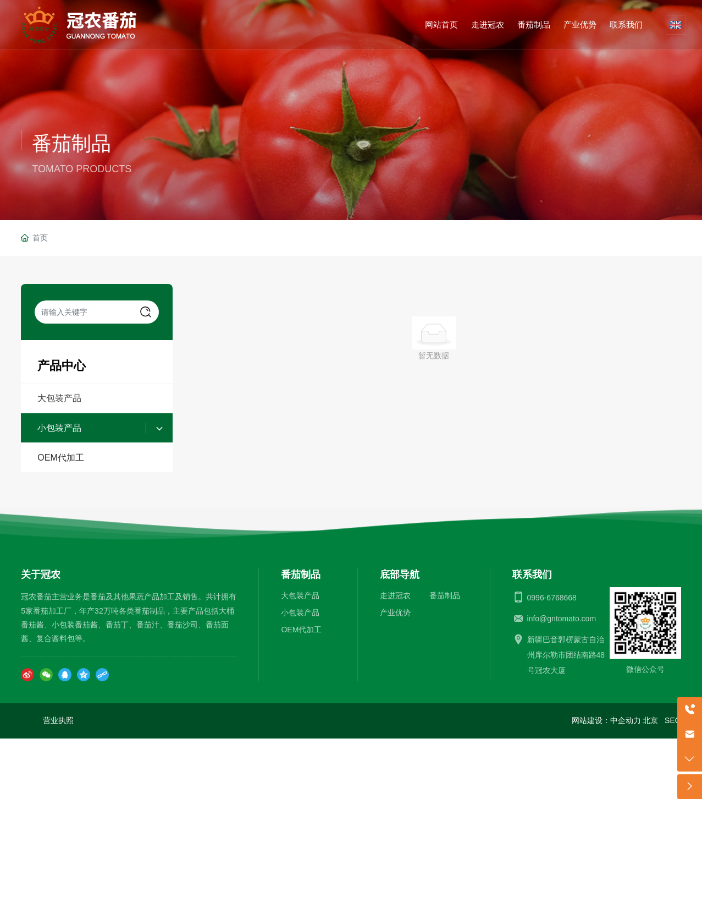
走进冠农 (395, 595)
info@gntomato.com (561, 618)
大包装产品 (59, 398)
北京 (650, 720)
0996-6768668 (552, 597)
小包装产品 (59, 428)
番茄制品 (71, 143)
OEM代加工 (60, 457)
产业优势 (395, 612)
